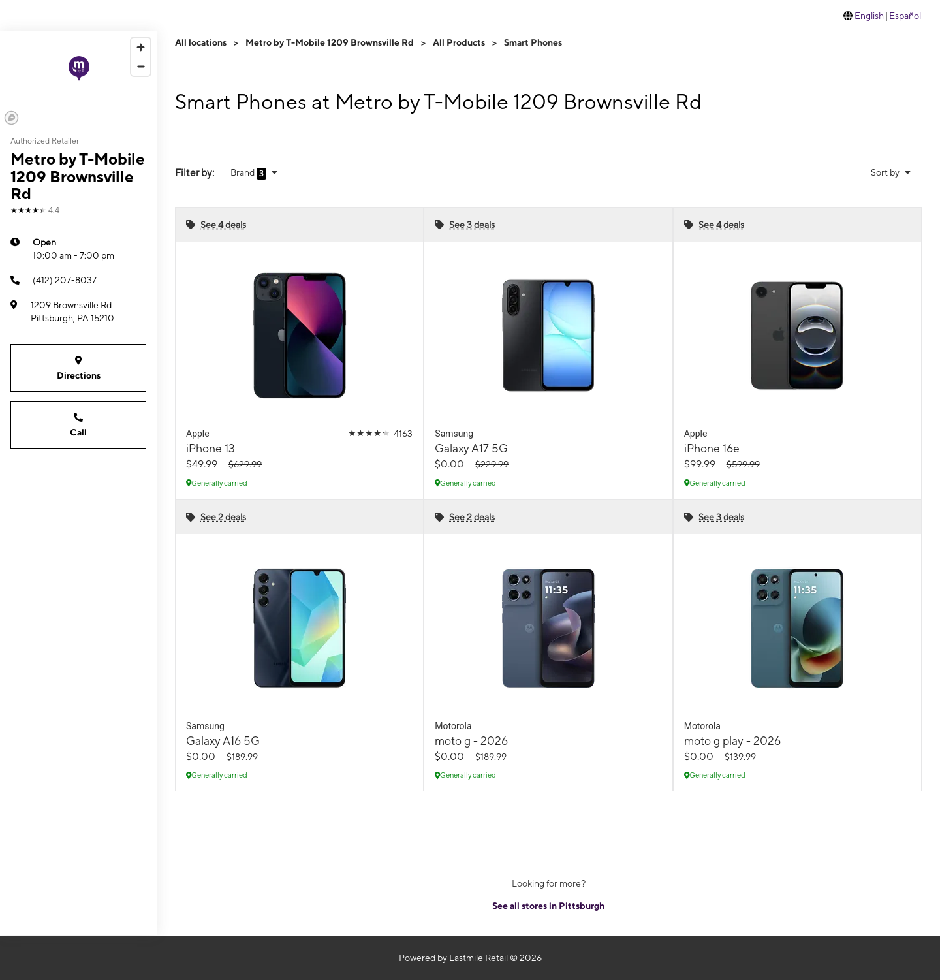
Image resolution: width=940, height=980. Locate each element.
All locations (201, 42)
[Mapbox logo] (11, 117)
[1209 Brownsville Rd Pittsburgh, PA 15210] (78, 311)
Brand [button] (243, 172)
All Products (459, 42)
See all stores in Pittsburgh (548, 905)
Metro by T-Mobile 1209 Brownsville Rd (329, 42)
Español (905, 15)
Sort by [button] (891, 172)
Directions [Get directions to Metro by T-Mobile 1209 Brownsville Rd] (78, 367)
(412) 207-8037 (53, 280)
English (869, 15)
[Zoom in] (140, 47)
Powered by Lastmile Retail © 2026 (470, 958)
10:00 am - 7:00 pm (73, 248)
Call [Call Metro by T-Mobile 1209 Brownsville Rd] (78, 424)
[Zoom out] (140, 66)
